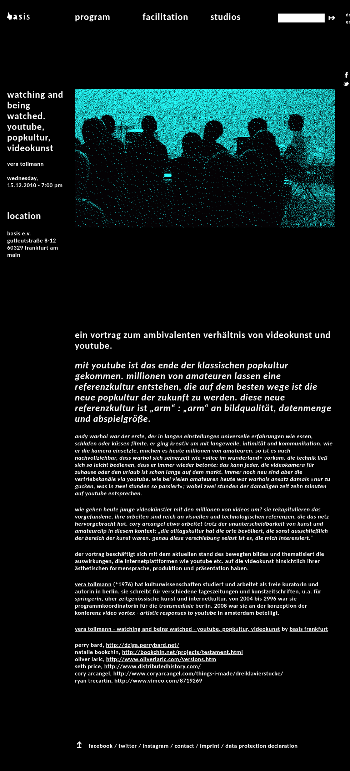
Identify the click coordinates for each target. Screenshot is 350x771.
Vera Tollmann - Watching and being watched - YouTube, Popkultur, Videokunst (177, 629)
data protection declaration (261, 746)
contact (184, 746)
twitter (128, 746)
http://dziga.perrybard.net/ (143, 645)
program (93, 16)
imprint (210, 746)
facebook (101, 746)
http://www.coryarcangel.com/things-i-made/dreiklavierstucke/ (198, 673)
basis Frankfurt (309, 629)
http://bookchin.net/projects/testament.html (182, 652)
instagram (155, 746)
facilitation (165, 16)
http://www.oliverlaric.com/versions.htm (161, 659)
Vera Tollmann (93, 584)
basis (17, 16)
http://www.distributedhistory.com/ (152, 666)
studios (225, 16)
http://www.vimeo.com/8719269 (158, 680)
